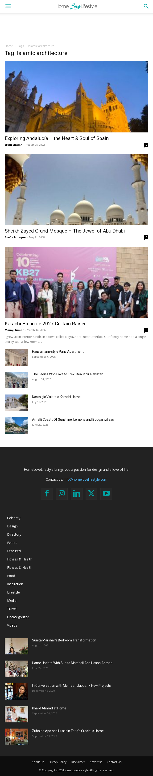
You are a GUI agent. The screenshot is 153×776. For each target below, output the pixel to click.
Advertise (96, 762)
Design (12, 526)
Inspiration (15, 584)
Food (11, 575)
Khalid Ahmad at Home (49, 708)
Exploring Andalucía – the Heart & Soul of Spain (57, 138)
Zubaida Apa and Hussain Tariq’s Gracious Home (68, 731)
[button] (8, 6)
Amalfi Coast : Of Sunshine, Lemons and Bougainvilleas (73, 419)
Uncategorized (18, 617)
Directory (14, 534)
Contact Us (114, 762)
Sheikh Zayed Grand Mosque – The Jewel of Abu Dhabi (65, 231)
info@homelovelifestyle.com (85, 479)
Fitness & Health (19, 559)
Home (9, 46)
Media (12, 600)
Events (12, 542)
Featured (14, 551)
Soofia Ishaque (15, 237)
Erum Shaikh (13, 144)
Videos (12, 625)
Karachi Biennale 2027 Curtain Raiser (45, 324)
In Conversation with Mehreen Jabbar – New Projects (71, 685)
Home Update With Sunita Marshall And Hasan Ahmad (72, 663)
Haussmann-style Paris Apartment (58, 351)
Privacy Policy (57, 762)
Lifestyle (13, 592)
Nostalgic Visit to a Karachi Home (56, 397)
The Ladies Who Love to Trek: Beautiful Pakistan (67, 374)
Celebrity (13, 518)
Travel (12, 608)
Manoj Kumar (14, 330)
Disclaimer (78, 762)
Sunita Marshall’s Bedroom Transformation (64, 640)
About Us (38, 762)
